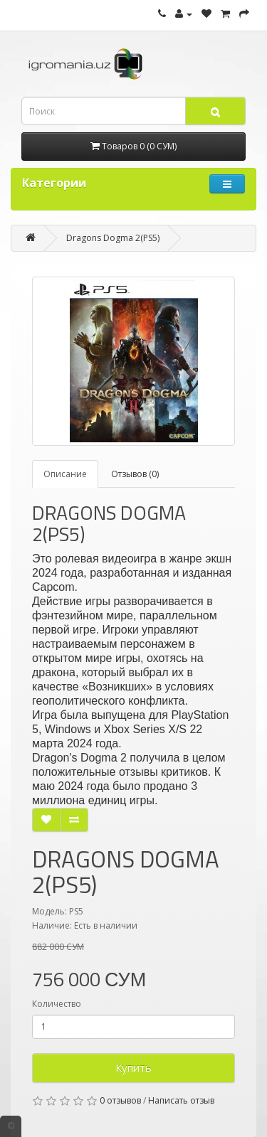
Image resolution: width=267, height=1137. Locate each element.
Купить (133, 1067)
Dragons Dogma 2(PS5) (112, 238)
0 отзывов (120, 1100)
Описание (65, 474)
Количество (56, 1004)
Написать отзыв (181, 1100)
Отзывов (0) (135, 474)
